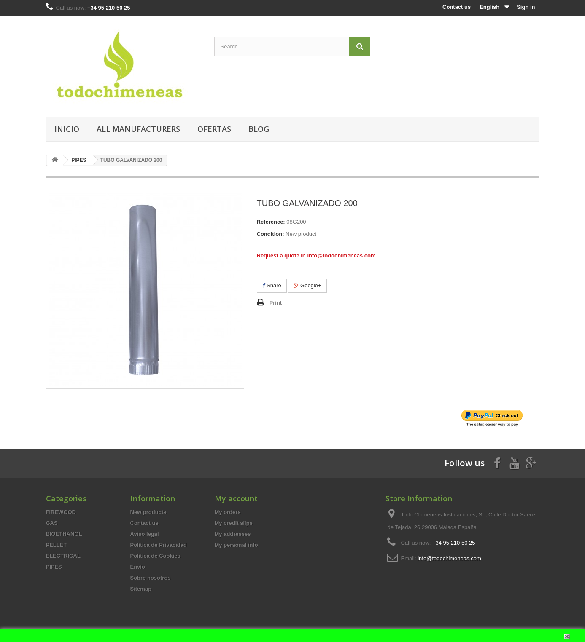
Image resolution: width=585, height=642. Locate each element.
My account (236, 498)
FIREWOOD (61, 512)
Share (271, 285)
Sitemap (141, 589)
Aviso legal (144, 534)
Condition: (270, 234)
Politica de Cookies (155, 556)
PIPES (54, 567)
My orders (228, 512)
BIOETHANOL (64, 534)
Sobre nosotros (150, 578)
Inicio (66, 129)
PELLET (56, 545)
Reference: (271, 222)
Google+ (307, 285)
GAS (52, 523)
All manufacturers (138, 129)
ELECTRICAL (63, 556)
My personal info (236, 545)
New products (148, 512)
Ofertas (214, 129)
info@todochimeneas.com (449, 558)
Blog (258, 129)
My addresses (233, 534)
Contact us (456, 7)
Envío (137, 567)
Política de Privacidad (158, 545)
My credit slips (234, 523)
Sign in (526, 7)
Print (276, 303)
